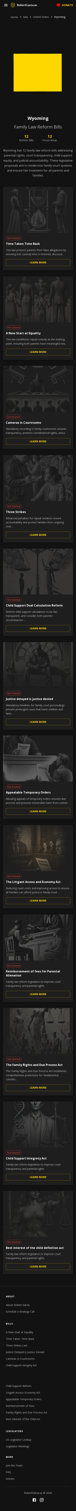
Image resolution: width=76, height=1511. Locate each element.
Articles (10, 1478)
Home (14, 17)
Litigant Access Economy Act (23, 1392)
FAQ (8, 1472)
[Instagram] (41, 1500)
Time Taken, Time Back (20, 1339)
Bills (25, 17)
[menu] (5, 5)
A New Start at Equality (19, 1332)
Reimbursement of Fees (20, 1406)
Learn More (38, 262)
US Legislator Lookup (18, 1439)
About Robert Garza (18, 1305)
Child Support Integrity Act (21, 1365)
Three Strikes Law (16, 1345)
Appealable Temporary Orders (24, 1399)
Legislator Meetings (17, 1446)
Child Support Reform (18, 1386)
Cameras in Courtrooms (20, 1358)
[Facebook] (34, 1500)
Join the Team (14, 1465)
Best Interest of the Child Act (23, 1419)
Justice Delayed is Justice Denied (25, 1352)
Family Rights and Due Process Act (26, 1412)
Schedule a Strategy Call (20, 1311)
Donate (65, 5)
